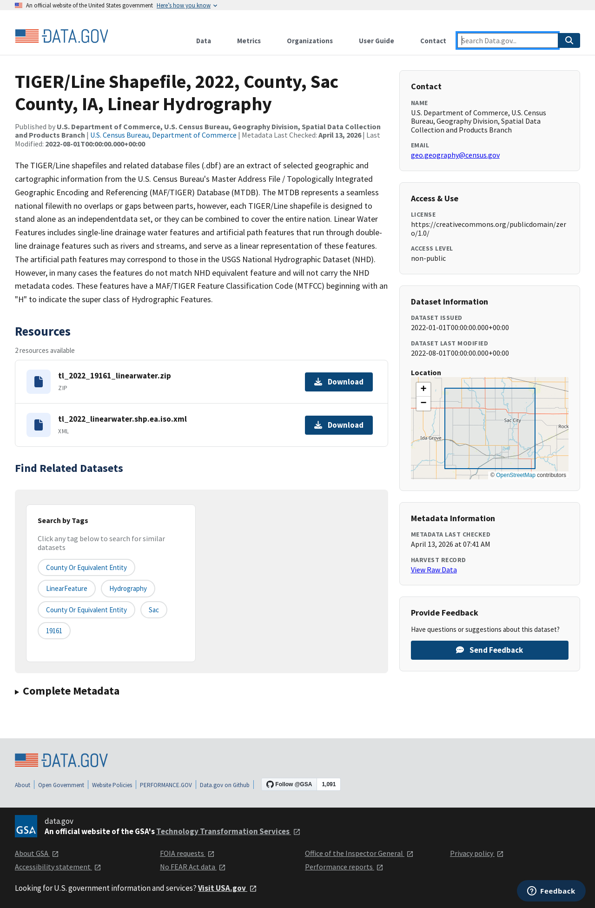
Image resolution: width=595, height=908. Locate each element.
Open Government (61, 785)
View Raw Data (434, 569)
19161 (54, 630)
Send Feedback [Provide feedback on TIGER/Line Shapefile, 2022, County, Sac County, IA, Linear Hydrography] (489, 650)
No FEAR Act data (193, 866)
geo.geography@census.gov (455, 154)
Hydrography (128, 588)
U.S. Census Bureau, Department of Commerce (163, 134)
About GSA (37, 853)
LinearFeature (66, 588)
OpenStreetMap (516, 475)
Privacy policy (477, 853)
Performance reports (344, 866)
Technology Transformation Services (228, 831)
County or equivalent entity (86, 567)
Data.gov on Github (225, 785)
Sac (154, 609)
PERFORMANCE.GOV (166, 785)
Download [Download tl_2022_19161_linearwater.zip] (339, 382)
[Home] (61, 36)
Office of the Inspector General (359, 853)
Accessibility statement (58, 866)
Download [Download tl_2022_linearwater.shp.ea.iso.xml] (339, 425)
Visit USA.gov (227, 888)
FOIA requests (187, 853)
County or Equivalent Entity (86, 609)
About (22, 785)
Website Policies (112, 785)
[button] (423, 390)
